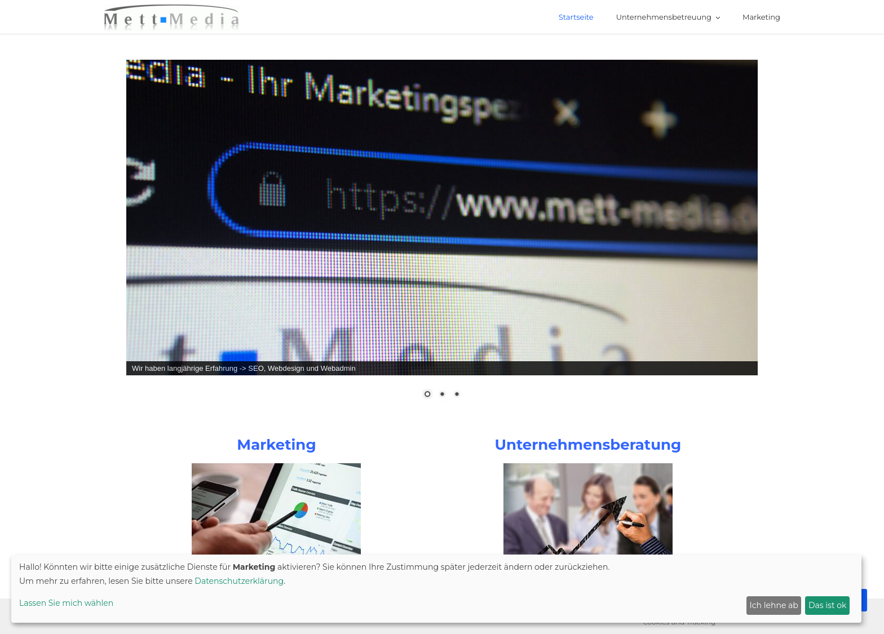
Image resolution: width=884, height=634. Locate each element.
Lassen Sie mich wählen (66, 603)
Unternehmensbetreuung (663, 16)
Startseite (576, 16)
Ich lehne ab (774, 605)
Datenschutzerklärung (239, 581)
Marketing (761, 16)
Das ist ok (827, 605)
